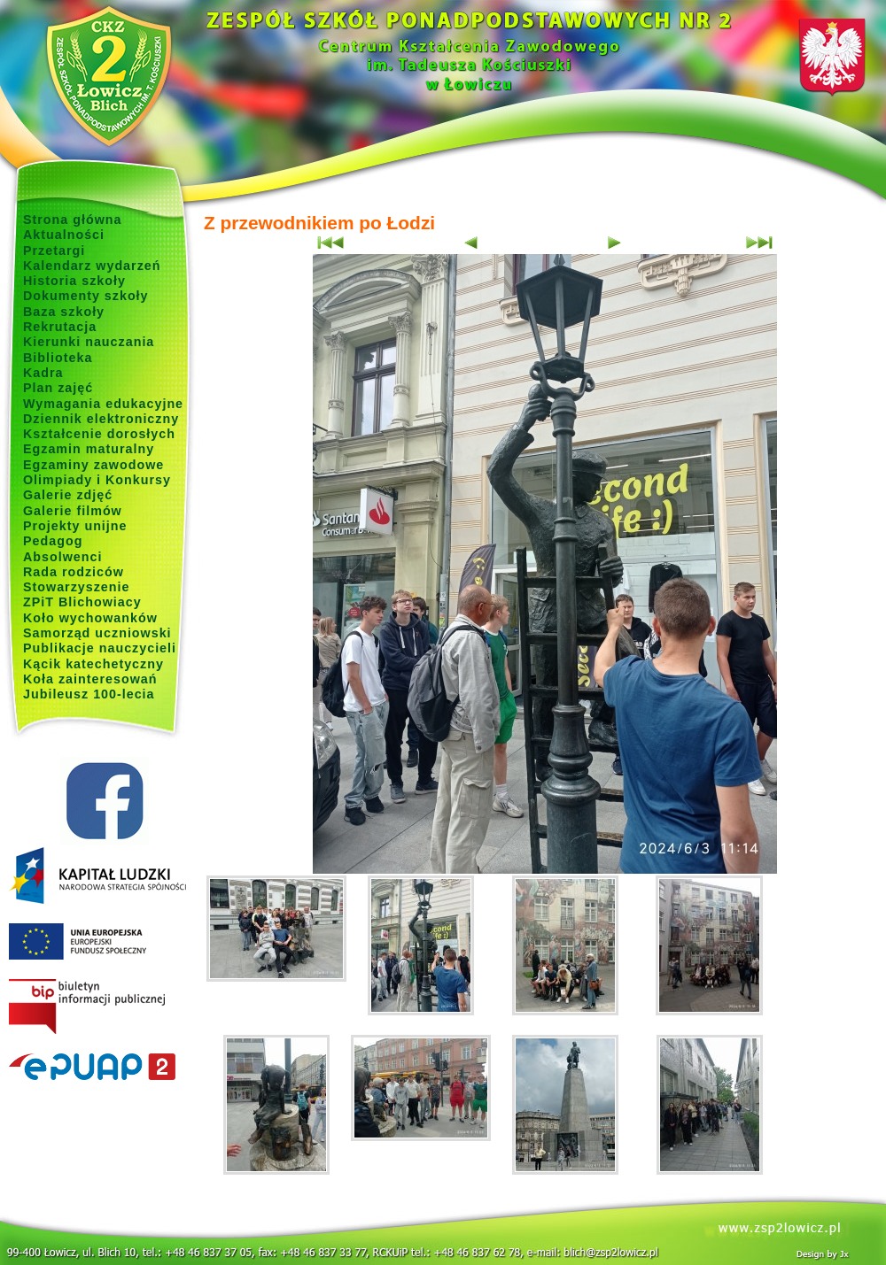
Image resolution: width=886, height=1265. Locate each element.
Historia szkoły (74, 281)
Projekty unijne (75, 526)
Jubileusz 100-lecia (89, 694)
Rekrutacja (60, 327)
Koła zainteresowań (90, 679)
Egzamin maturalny (88, 449)
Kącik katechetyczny (93, 664)
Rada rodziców (73, 572)
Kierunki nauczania (88, 342)
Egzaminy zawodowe (93, 465)
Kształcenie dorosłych (99, 434)
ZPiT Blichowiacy (82, 602)
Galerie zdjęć (68, 495)
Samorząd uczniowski (97, 633)
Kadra (43, 373)
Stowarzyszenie (76, 587)
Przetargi (54, 250)
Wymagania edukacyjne (103, 404)
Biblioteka (57, 358)
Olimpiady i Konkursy (97, 480)
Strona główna (72, 219)
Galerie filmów (72, 511)
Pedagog (52, 541)
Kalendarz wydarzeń (91, 265)
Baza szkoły (64, 312)
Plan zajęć (58, 388)
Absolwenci (62, 557)
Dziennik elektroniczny (101, 419)
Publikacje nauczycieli (99, 648)
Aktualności (64, 235)
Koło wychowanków (90, 618)
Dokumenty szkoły (86, 296)
